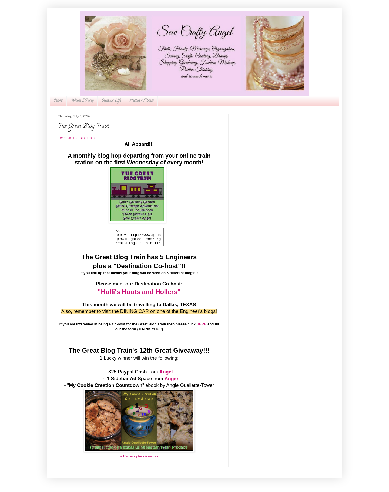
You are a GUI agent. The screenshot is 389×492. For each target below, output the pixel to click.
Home (58, 101)
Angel (166, 375)
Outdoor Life (111, 101)
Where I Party (82, 101)
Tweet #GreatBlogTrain (76, 138)
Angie (171, 382)
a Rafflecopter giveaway (139, 459)
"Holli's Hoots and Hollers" (139, 295)
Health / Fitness (141, 101)
